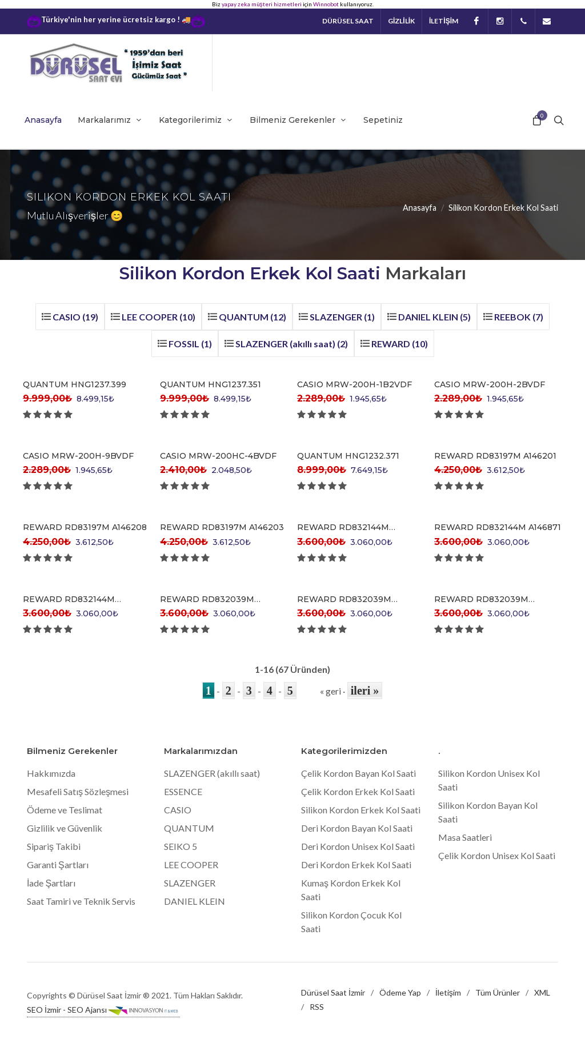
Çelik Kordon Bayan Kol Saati (358, 773)
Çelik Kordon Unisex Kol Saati (496, 855)
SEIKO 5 (180, 846)
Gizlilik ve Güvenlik (64, 828)
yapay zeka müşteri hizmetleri (262, 4)
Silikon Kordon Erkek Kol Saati (360, 809)
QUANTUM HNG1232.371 (348, 456)
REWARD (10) (399, 343)
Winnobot (326, 4)
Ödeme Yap (400, 992)
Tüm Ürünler (497, 992)
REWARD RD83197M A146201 (495, 456)
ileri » (365, 690)
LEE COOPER (191, 864)
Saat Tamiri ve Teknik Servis (81, 901)
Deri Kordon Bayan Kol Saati (356, 828)
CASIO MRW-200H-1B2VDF (354, 384)
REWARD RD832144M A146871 (497, 527)
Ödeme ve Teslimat (64, 809)
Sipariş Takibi (54, 846)
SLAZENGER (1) (342, 316)
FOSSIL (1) (190, 343)
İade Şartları (51, 882)
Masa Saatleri (465, 837)
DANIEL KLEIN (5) (434, 316)
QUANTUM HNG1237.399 (74, 384)
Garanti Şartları (58, 864)
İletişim (448, 992)
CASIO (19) (75, 316)
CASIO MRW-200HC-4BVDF (218, 456)
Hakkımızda (51, 773)
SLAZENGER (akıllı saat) (212, 773)
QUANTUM (189, 828)
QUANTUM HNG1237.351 (210, 384)
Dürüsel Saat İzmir (333, 992)
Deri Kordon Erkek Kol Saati (356, 864)
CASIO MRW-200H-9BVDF (78, 456)
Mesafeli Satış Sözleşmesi (78, 791)
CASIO (177, 809)
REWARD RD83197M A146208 (85, 527)
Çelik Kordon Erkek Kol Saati (358, 791)
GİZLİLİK (401, 21)
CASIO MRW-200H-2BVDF (489, 384)
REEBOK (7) (518, 316)
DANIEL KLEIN (194, 901)
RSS (317, 1007)
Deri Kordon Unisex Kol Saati (358, 846)
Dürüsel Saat (348, 21)
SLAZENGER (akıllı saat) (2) (291, 343)
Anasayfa (419, 207)
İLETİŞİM (443, 21)
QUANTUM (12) (252, 316)
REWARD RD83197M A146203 (222, 527)
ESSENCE (183, 791)
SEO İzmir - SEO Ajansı (103, 1010)
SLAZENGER (189, 882)
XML (542, 992)
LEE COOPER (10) (158, 316)
